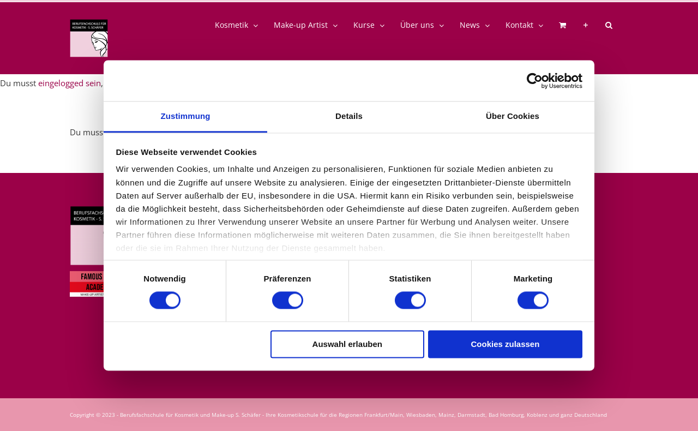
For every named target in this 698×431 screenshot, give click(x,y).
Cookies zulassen (505, 344)
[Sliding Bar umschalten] (585, 25)
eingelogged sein (69, 82)
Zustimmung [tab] (185, 116)
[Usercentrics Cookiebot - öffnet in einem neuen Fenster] (534, 81)
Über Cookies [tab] (512, 116)
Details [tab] (349, 116)
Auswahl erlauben (347, 344)
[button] (608, 25)
